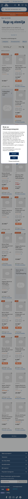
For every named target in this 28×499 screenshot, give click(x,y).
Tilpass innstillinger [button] (14, 161)
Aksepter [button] (14, 153)
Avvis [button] (14, 157)
